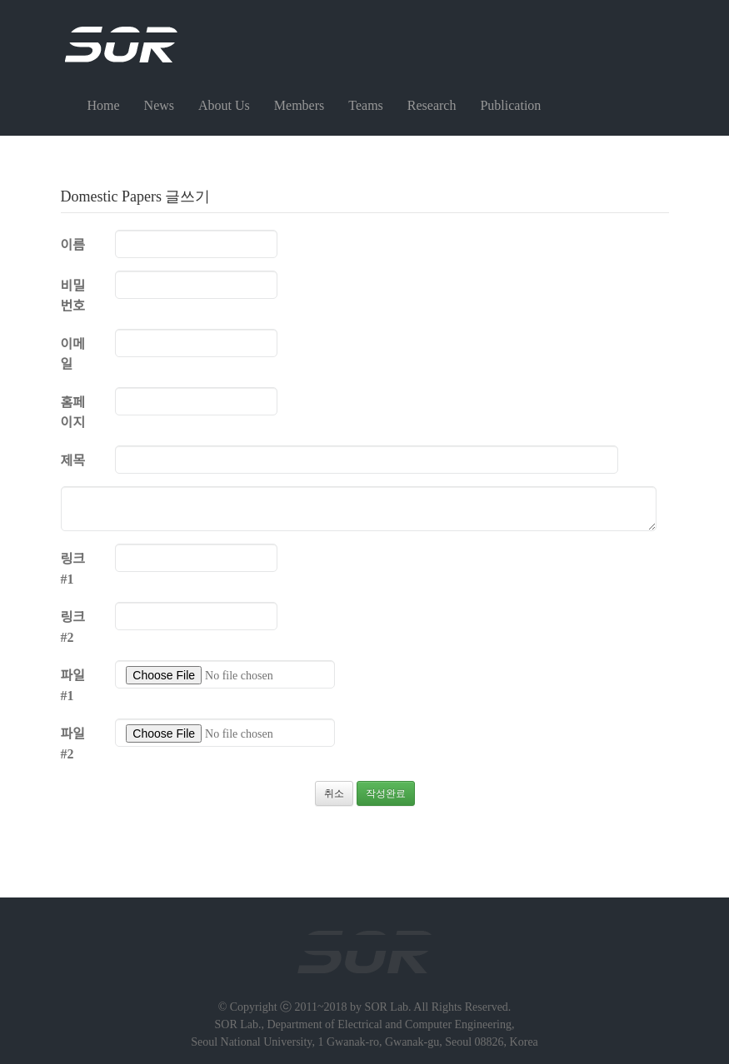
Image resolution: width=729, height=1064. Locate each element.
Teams (365, 105)
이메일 (73, 354)
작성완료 (386, 793)
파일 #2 (73, 744)
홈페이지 (73, 412)
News (159, 105)
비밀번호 (73, 296)
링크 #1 (73, 569)
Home (103, 105)
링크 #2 (73, 627)
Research (432, 105)
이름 (73, 245)
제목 (73, 461)
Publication (510, 105)
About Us (224, 105)
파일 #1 (73, 686)
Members (299, 105)
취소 (334, 793)
